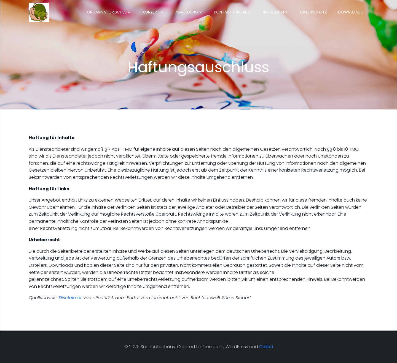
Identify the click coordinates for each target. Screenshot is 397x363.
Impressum (276, 12)
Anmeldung (189, 12)
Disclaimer (70, 298)
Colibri (266, 346)
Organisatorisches (109, 12)
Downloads (350, 12)
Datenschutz (313, 12)
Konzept (153, 12)
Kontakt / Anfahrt (233, 12)
